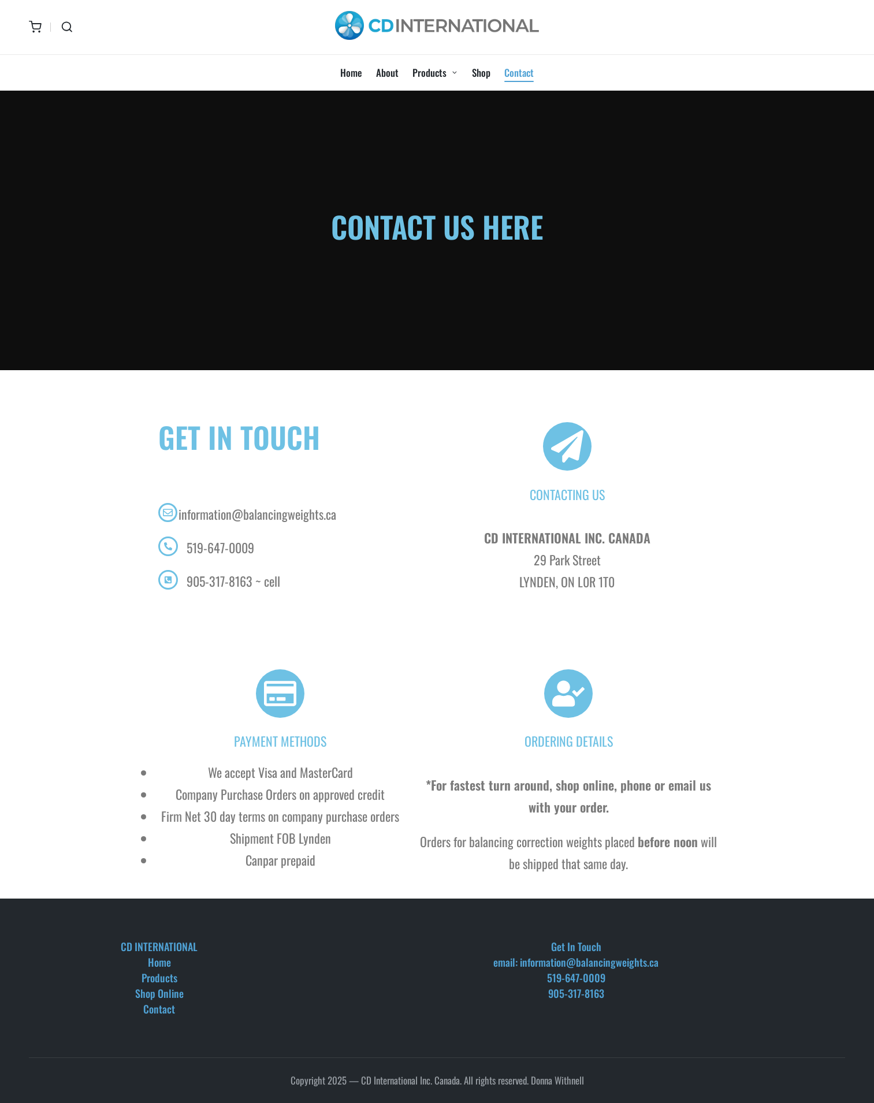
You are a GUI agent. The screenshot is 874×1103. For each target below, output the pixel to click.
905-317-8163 (576, 993)
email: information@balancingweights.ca (576, 962)
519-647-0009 (576, 977)
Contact (159, 1008)
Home (159, 962)
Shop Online (159, 993)
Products (159, 977)
